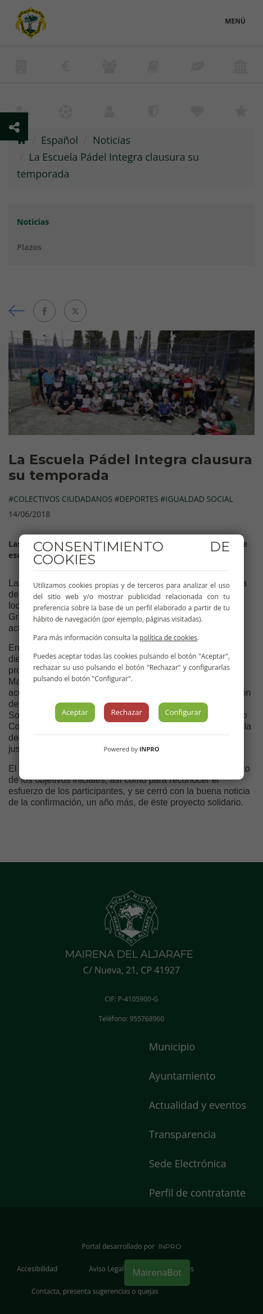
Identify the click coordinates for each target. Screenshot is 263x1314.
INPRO (149, 749)
